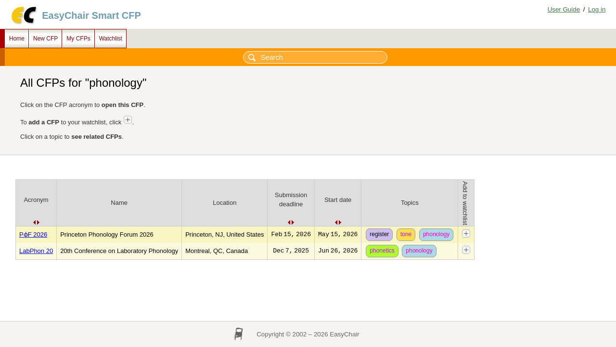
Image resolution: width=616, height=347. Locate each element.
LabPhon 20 (36, 250)
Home (17, 38)
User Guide (564, 9)
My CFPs (78, 38)
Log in (596, 9)
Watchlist (110, 38)
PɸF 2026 (33, 234)
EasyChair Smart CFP (91, 15)
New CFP (45, 38)
